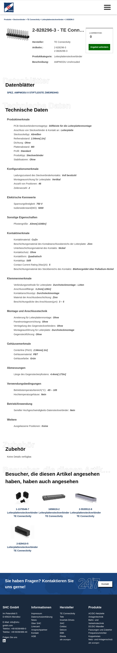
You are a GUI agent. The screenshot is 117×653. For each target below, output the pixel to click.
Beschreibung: (40, 62)
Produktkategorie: (42, 56)
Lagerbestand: (95, 33)
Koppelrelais (94, 636)
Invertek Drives (67, 620)
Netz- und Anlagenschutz (100, 639)
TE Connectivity (33, 19)
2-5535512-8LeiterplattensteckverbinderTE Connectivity (85, 512)
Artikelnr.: (37, 47)
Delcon (63, 630)
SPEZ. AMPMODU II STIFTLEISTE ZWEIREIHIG (32, 92)
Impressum (36, 613)
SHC (62, 623)
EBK (62, 633)
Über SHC (36, 623)
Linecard (35, 626)
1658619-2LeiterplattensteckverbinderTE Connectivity (54, 512)
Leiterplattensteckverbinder (53, 19)
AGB (33, 636)
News (34, 620)
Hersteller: (38, 42)
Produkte (7, 19)
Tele (62, 617)
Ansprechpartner (39, 630)
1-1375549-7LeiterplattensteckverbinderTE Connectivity (22, 512)
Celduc (63, 626)
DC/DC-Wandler (96, 626)
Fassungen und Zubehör (100, 630)
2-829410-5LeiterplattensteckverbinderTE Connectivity (22, 547)
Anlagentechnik (95, 617)
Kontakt (105, 584)
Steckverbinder (19, 19)
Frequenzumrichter (97, 633)
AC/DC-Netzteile (96, 613)
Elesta (63, 636)
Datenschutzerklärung (41, 617)
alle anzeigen (65, 640)
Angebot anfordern (99, 47)
